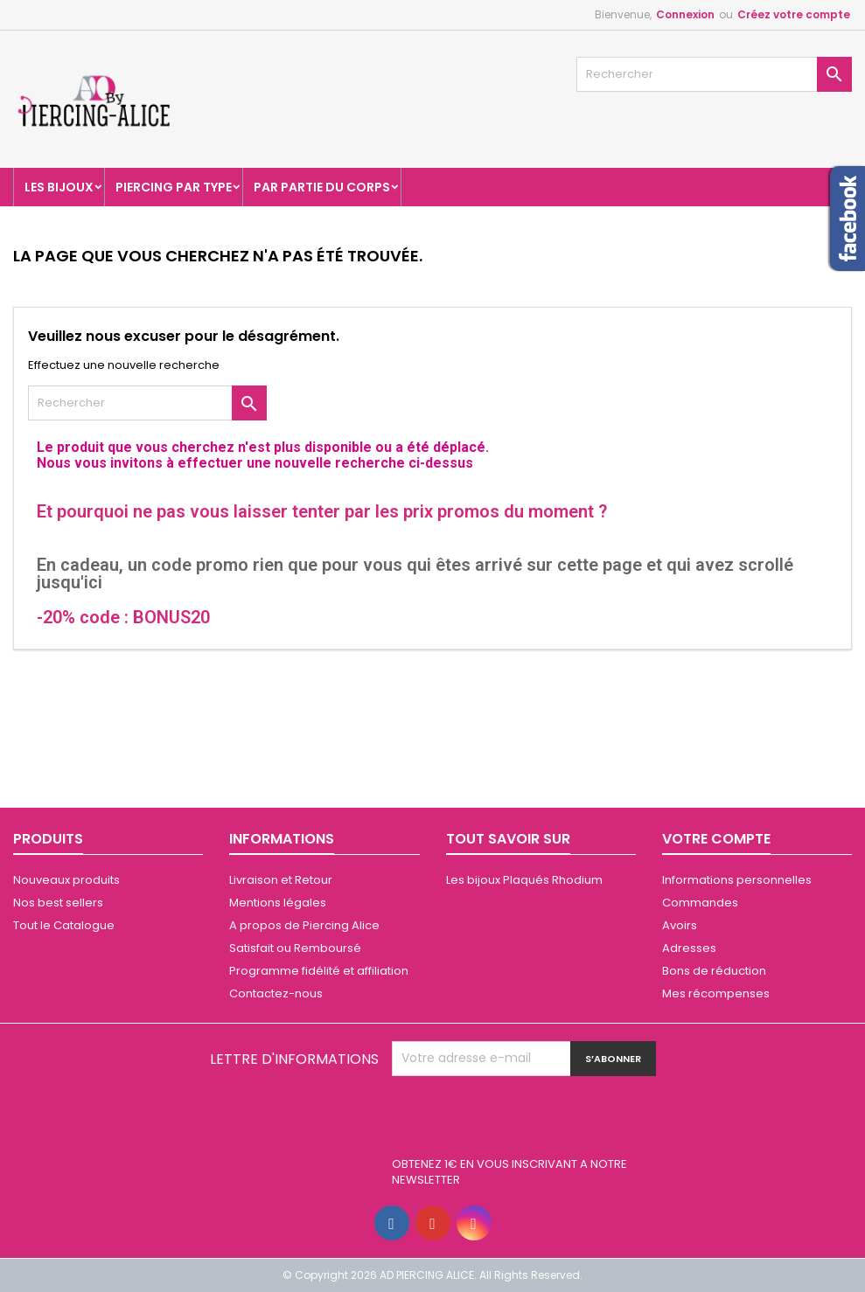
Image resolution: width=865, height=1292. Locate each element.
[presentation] (525, 1119)
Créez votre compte (793, 14)
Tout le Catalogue (64, 925)
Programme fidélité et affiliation (318, 970)
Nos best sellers (58, 902)
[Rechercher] (714, 74)
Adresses (689, 948)
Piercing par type (173, 187)
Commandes (700, 902)
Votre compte (716, 839)
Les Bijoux (59, 187)
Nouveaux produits (66, 880)
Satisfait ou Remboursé (295, 948)
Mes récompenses (716, 993)
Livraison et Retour (280, 880)
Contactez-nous (276, 993)
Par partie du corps (322, 187)
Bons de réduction (714, 970)
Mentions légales (277, 902)
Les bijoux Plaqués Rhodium (524, 880)
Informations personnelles (737, 880)
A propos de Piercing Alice (304, 925)
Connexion (685, 14)
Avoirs (679, 925)
